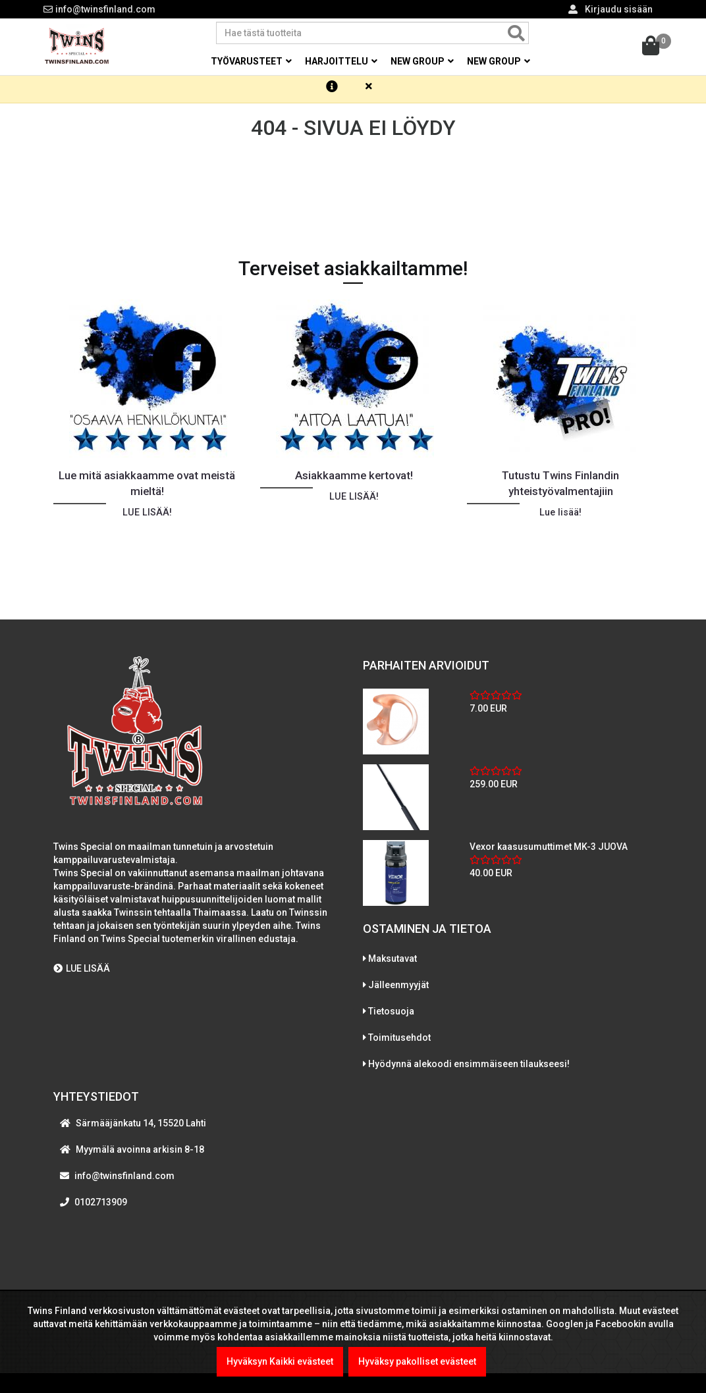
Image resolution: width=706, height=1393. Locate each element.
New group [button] (422, 61)
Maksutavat (392, 965)
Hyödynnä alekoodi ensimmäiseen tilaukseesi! (469, 1070)
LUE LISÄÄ (81, 975)
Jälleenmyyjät (398, 991)
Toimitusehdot (399, 1044)
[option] (146, 445)
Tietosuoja (391, 1017)
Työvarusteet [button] (251, 61)
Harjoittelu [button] (341, 61)
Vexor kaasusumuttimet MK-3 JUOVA (549, 853)
